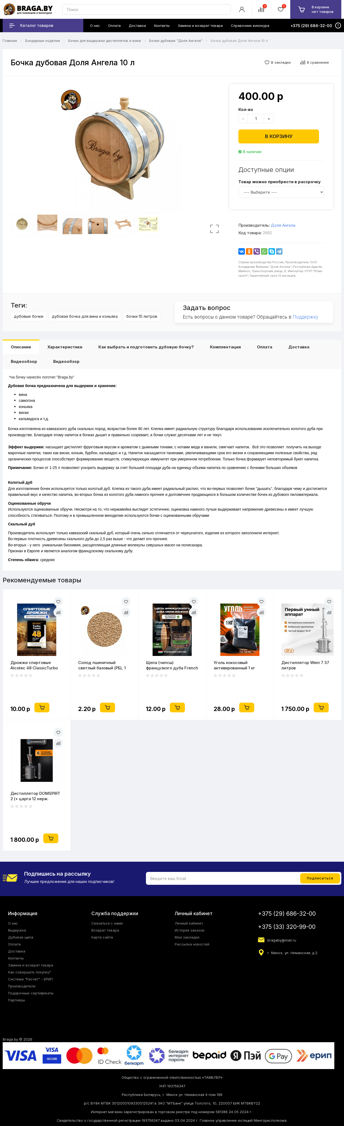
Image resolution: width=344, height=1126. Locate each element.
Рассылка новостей (192, 944)
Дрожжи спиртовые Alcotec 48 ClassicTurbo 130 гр (34, 665)
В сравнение (318, 62)
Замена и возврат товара (30, 965)
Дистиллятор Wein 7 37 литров (305, 665)
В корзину (279, 136)
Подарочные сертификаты (30, 993)
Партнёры (16, 1000)
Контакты (16, 958)
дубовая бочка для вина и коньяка (85, 316)
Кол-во (245, 109)
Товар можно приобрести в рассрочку (279, 181)
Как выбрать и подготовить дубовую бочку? (146, 346)
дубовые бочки (28, 316)
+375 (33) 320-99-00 (287, 926)
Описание (21, 346)
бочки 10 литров (141, 316)
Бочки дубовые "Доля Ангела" (175, 40)
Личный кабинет (189, 923)
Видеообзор (24, 361)
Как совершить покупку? (29, 972)
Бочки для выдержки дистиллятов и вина (104, 40)
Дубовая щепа (20, 937)
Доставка (298, 346)
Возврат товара (105, 930)
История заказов (190, 930)
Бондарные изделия (42, 40)
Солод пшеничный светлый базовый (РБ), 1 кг (102, 665)
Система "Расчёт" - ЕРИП (30, 979)
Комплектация (225, 346)
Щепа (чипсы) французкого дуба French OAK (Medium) (172, 665)
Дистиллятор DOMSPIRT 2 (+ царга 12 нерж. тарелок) (35, 796)
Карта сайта (102, 937)
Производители (21, 986)
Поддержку (305, 317)
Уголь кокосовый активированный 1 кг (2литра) (234, 665)
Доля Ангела (283, 225)
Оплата (264, 346)
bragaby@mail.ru (281, 940)
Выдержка (17, 930)
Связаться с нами (107, 923)
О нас (13, 923)
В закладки (281, 62)
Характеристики (64, 346)
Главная (10, 40)
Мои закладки (187, 937)
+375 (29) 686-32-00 (287, 913)
